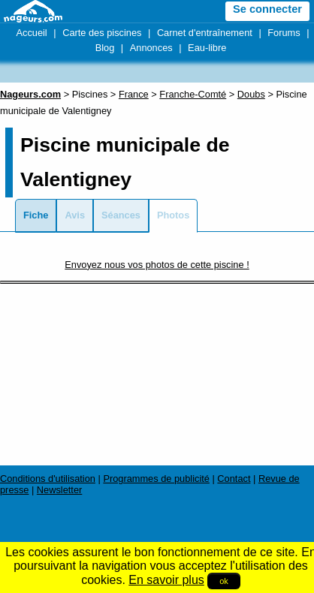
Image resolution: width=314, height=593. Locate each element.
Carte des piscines (101, 32)
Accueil (31, 32)
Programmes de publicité (156, 478)
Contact (233, 478)
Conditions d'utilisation (47, 478)
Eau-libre (207, 47)
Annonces (151, 47)
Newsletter (59, 489)
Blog (105, 47)
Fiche (35, 215)
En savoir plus (166, 579)
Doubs (251, 94)
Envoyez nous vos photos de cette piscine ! (157, 264)
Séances (120, 215)
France (134, 94)
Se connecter (267, 9)
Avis (75, 215)
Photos (173, 215)
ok (223, 580)
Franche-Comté (192, 94)
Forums (283, 32)
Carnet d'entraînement (204, 32)
